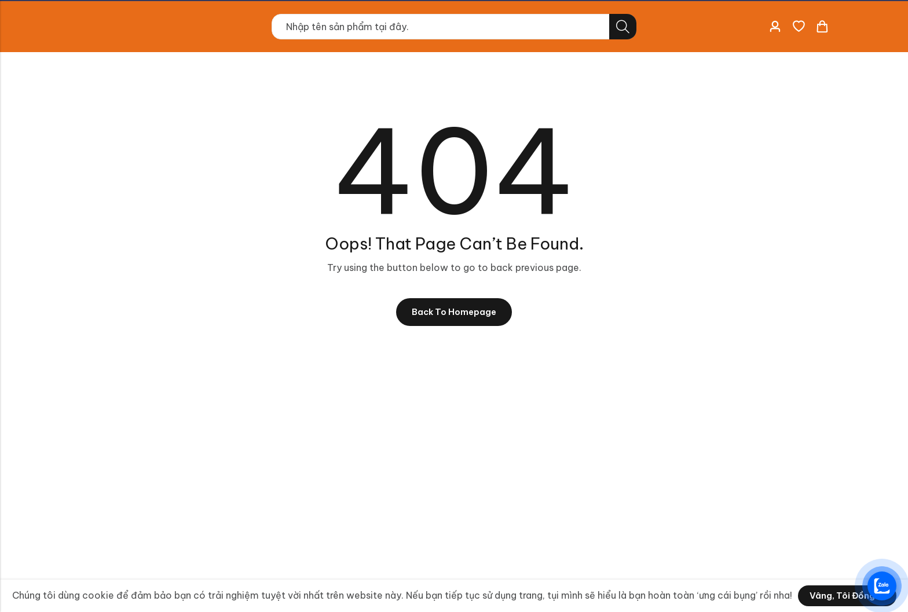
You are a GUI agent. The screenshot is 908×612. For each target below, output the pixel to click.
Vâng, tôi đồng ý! (847, 596)
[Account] (774, 27)
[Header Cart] (822, 26)
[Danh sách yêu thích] (798, 26)
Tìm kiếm (622, 26)
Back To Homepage (454, 313)
